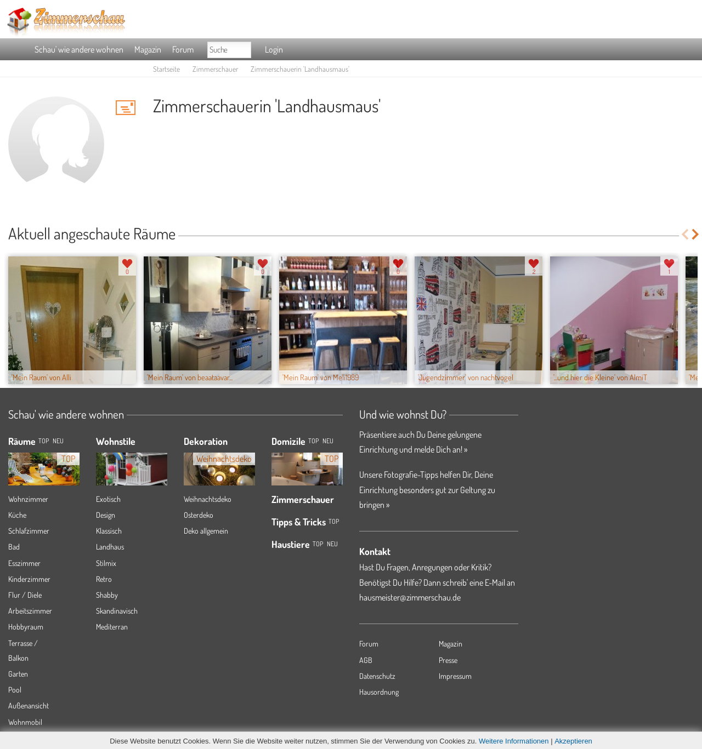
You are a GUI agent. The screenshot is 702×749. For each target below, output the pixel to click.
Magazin (147, 49)
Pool (14, 689)
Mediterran (112, 626)
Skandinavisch (117, 610)
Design (105, 514)
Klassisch (109, 530)
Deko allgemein (206, 530)
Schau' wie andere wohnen (79, 49)
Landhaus (110, 546)
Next (696, 234)
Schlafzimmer (28, 530)
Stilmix (106, 563)
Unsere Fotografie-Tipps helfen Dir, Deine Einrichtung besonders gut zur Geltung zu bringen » (427, 489)
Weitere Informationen (514, 741)
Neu (327, 441)
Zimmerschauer (215, 68)
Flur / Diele (25, 594)
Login (274, 49)
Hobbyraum (25, 626)
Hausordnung (379, 691)
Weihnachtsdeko (207, 499)
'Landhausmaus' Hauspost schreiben (126, 107)
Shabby (107, 594)
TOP (43, 441)
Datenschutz (377, 676)
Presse (448, 660)
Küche (17, 514)
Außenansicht (28, 705)
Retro (104, 579)
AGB (365, 660)
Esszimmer (24, 563)
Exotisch (108, 499)
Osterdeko (198, 514)
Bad (14, 546)
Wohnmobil (25, 722)
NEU (58, 441)
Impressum (455, 676)
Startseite (166, 68)
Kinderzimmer (29, 579)
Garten (18, 673)
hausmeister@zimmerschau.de (410, 597)
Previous (684, 234)
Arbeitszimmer (30, 610)
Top (313, 441)
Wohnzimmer (28, 499)
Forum (183, 49)
